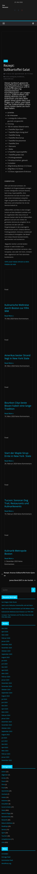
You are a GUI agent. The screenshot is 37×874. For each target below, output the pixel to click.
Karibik (7, 76)
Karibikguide (13, 76)
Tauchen (4, 836)
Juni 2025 (4, 664)
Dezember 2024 (7, 683)
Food (5, 61)
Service (4, 829)
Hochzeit (4, 794)
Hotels (4, 797)
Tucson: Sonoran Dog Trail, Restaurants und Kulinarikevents (17, 503)
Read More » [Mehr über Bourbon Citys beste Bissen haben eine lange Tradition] (9, 413)
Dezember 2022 (7, 760)
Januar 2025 (5, 680)
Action (4, 772)
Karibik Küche (20, 74)
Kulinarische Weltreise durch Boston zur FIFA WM (17, 308)
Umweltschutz (6, 839)
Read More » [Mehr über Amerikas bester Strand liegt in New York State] (9, 363)
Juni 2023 (4, 741)
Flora (3, 784)
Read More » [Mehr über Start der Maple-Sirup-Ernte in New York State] (9, 461)
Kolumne (4, 800)
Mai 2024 (4, 706)
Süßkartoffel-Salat (8, 79)
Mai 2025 (4, 667)
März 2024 (5, 712)
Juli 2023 (4, 738)
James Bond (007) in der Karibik (22, 580)
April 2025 (5, 670)
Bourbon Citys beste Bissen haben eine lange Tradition (18, 405)
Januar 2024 (5, 718)
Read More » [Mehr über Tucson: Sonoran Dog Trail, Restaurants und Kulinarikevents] (9, 511)
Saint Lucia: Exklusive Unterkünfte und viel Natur (17, 605)
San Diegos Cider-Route (9, 602)
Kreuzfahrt (5, 804)
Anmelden (5, 854)
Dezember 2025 (7, 644)
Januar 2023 (5, 757)
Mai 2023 (4, 744)
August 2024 (6, 696)
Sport (3, 833)
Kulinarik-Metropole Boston (15, 552)
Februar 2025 (6, 677)
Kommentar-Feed (7, 860)
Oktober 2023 (6, 728)
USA (3, 842)
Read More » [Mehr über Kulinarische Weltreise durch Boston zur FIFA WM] (9, 316)
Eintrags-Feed (6, 857)
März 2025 (5, 673)
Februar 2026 (6, 638)
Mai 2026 (4, 628)
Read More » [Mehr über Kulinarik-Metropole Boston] (9, 558)
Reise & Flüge (6, 813)
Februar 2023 (6, 754)
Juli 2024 (4, 699)
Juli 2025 (4, 660)
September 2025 (7, 654)
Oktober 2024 (6, 689)
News (3, 810)
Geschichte (5, 791)
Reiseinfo (4, 820)
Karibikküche (20, 76)
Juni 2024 (4, 702)
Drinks (4, 778)
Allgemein (5, 775)
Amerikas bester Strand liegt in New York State (17, 357)
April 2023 (5, 747)
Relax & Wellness (7, 823)
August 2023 (6, 734)
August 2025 (6, 657)
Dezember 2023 (7, 722)
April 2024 (5, 709)
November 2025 (7, 648)
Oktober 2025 (6, 651)
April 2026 (5, 632)
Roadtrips (5, 826)
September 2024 (7, 693)
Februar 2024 (6, 715)
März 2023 (5, 751)
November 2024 (7, 686)
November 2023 (7, 725)
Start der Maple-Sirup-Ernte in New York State (18, 454)
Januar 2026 (5, 641)
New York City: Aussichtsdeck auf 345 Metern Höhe (18, 608)
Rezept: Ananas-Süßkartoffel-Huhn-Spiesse (18, 574)
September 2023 (7, 731)
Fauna (4, 781)
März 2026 (5, 635)
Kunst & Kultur (6, 807)
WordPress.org (6, 863)
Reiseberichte (6, 817)
